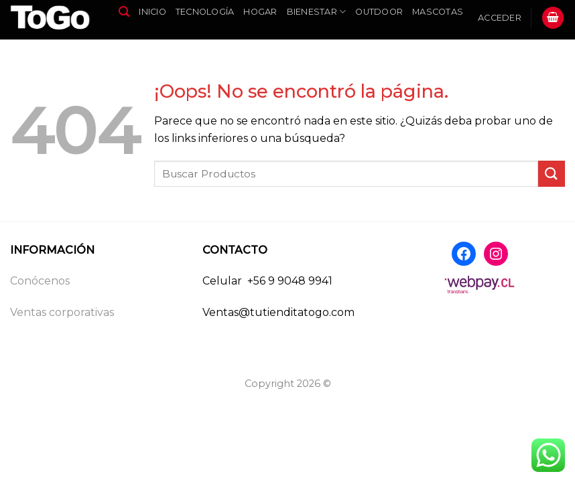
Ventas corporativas (62, 312)
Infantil (143, 43)
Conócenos (40, 280)
